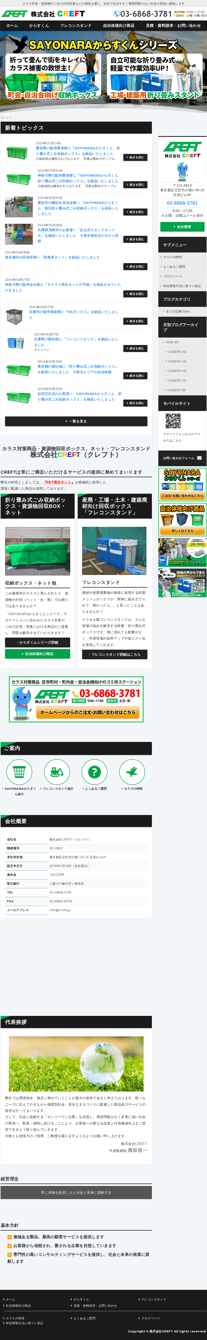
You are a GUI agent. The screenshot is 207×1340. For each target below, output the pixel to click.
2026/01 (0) (177, 390)
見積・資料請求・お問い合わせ (173, 25)
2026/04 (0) (177, 361)
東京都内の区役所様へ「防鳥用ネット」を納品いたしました (52, 257)
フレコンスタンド (76, 25)
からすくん (39, 25)
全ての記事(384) (178, 311)
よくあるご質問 (174, 267)
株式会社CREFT (161, 1331)
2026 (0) (172, 342)
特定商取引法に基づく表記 (182, 286)
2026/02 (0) (177, 380)
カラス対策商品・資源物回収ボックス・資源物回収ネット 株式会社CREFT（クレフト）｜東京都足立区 (43, 13)
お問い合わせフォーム (178, 458)
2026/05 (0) (177, 352)
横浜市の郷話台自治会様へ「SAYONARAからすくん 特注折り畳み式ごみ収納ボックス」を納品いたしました (78, 208)
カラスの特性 (172, 257)
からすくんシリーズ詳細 (39, 642)
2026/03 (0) (177, 371)
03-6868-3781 (182, 203)
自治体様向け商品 (119, 25)
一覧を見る (78, 421)
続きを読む (137, 157)
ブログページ (172, 276)
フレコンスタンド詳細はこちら (116, 654)
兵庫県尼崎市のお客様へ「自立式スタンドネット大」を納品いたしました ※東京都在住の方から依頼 (78, 235)
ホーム (12, 25)
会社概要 (184, 227)
